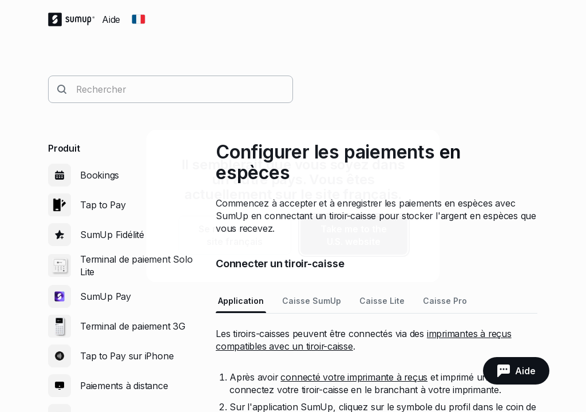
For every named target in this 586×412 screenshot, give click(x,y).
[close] (421, 148)
